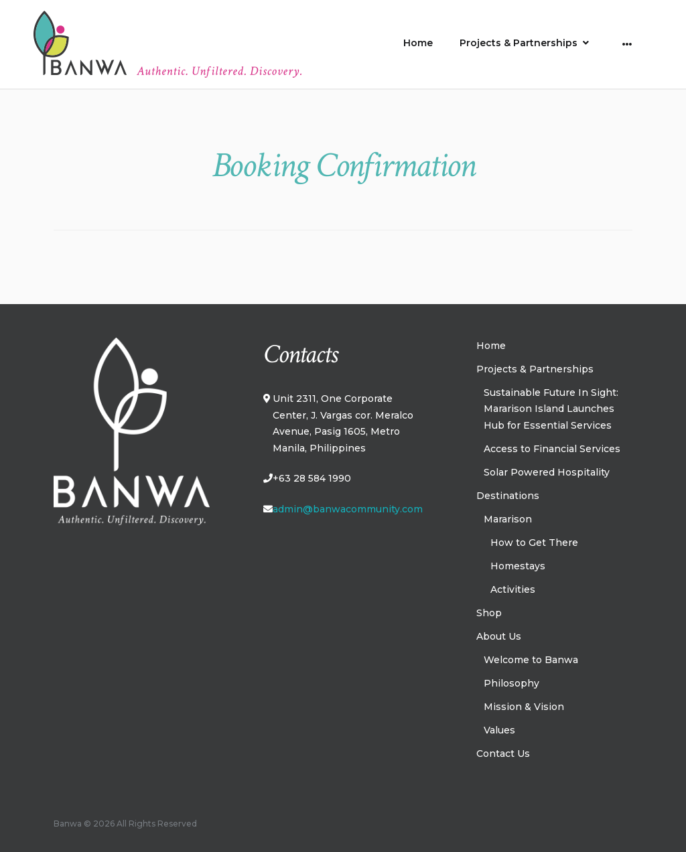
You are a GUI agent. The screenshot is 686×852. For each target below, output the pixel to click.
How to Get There (534, 543)
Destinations (507, 496)
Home (418, 43)
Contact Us (503, 754)
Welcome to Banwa (531, 660)
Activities (512, 589)
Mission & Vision (524, 707)
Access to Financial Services (552, 449)
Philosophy (511, 683)
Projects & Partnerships (518, 43)
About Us (498, 636)
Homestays (517, 566)
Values (499, 730)
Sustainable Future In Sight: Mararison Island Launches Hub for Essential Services (551, 408)
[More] (627, 44)
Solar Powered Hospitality (547, 472)
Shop (489, 613)
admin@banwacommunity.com (348, 509)
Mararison (508, 519)
